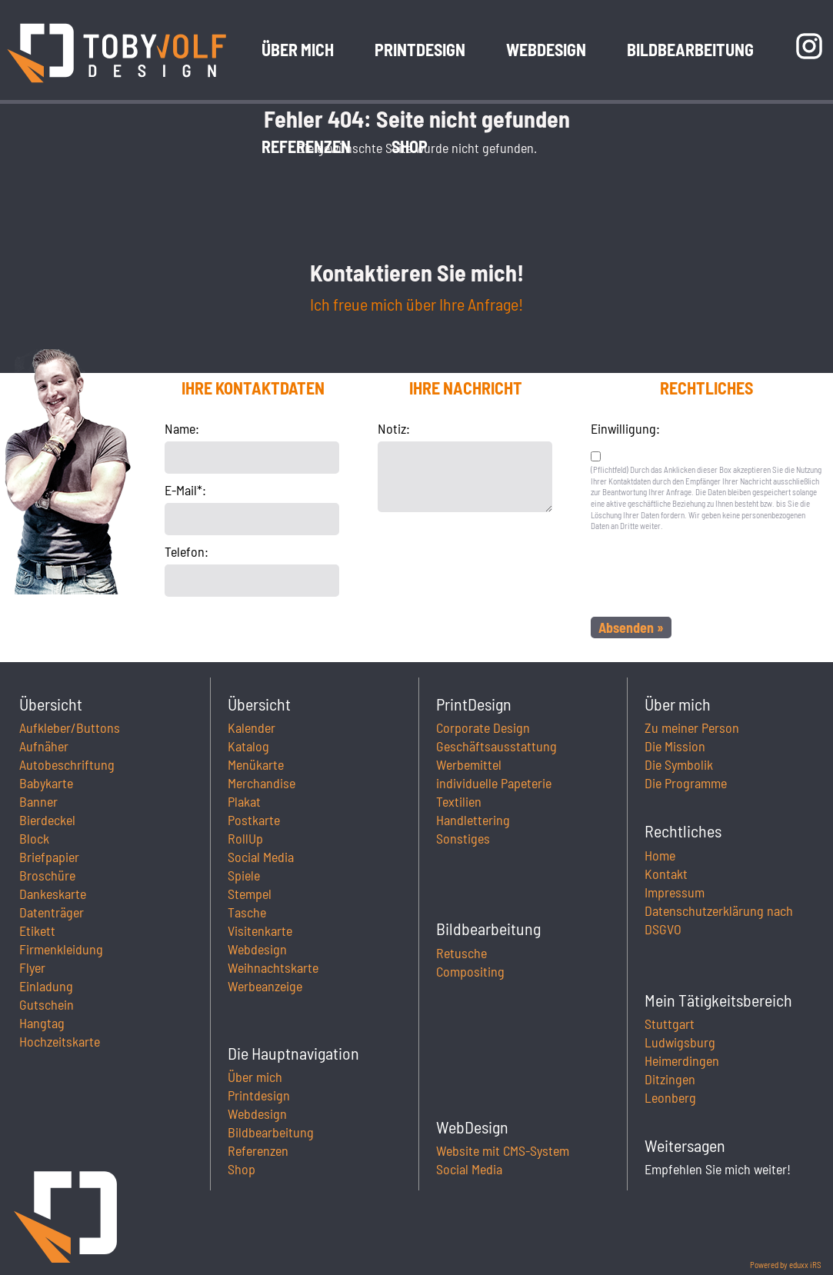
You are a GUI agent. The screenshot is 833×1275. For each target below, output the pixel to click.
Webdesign (257, 948)
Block (34, 838)
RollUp (245, 838)
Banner (38, 801)
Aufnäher (43, 745)
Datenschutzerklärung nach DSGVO (719, 919)
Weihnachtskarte (273, 967)
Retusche (461, 952)
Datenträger (51, 912)
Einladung (46, 985)
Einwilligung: (625, 428)
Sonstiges (463, 838)
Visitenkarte (260, 930)
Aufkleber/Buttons (69, 727)
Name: (182, 428)
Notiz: (394, 428)
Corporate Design (483, 727)
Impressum (675, 892)
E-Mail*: (185, 489)
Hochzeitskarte (59, 1041)
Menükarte (256, 764)
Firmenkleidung (61, 948)
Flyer (32, 967)
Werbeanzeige (265, 985)
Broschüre (47, 875)
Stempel (250, 893)
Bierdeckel (47, 819)
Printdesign (259, 1095)
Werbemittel (468, 764)
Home (660, 855)
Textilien (458, 801)
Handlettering (473, 819)
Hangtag (42, 1022)
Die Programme (686, 782)
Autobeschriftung (67, 764)
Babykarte (46, 782)
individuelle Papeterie (493, 782)
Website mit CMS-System (502, 1150)
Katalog (248, 745)
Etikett (37, 930)
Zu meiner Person (692, 727)
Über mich (255, 1076)
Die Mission (675, 745)
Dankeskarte (52, 893)
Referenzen (258, 1150)
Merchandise (261, 782)
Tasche (247, 912)
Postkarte (254, 819)
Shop (241, 1168)
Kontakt (666, 873)
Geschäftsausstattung (496, 745)
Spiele (244, 875)
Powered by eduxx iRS (785, 1265)
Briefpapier (49, 856)
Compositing (470, 971)
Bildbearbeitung (271, 1132)
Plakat (244, 801)
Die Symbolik (679, 764)
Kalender (251, 727)
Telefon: (186, 551)
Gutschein (46, 1004)
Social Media (261, 856)
